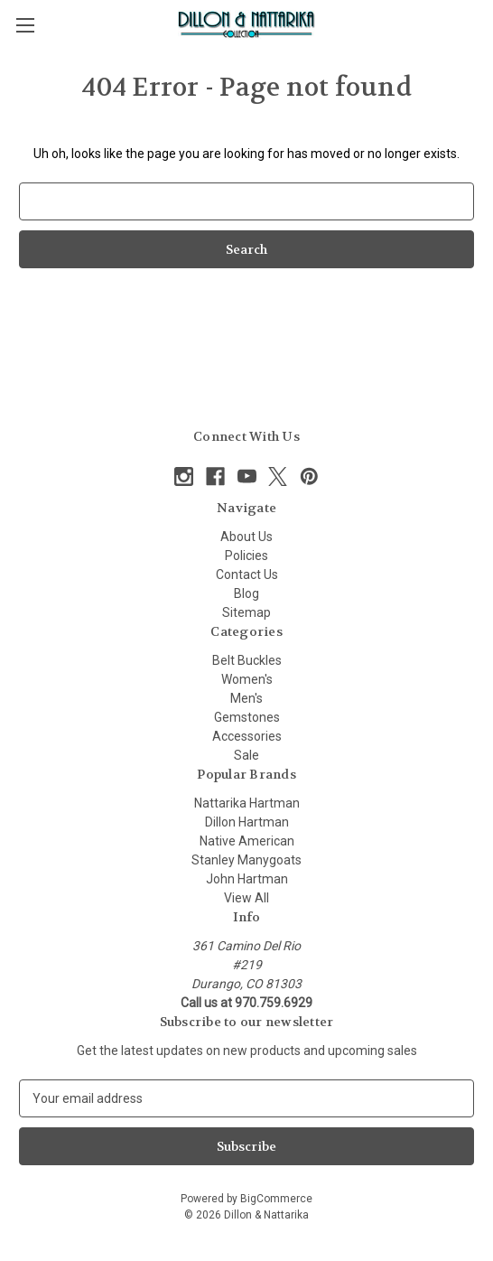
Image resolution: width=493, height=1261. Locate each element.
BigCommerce (276, 1198)
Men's (246, 698)
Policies (246, 555)
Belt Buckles (247, 660)
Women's (247, 679)
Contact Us (247, 574)
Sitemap (246, 612)
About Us (246, 536)
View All (246, 898)
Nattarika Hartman (247, 803)
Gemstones (247, 717)
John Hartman (247, 879)
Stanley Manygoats (246, 860)
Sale (246, 755)
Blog (246, 593)
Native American (247, 841)
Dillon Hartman (247, 822)
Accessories (247, 736)
